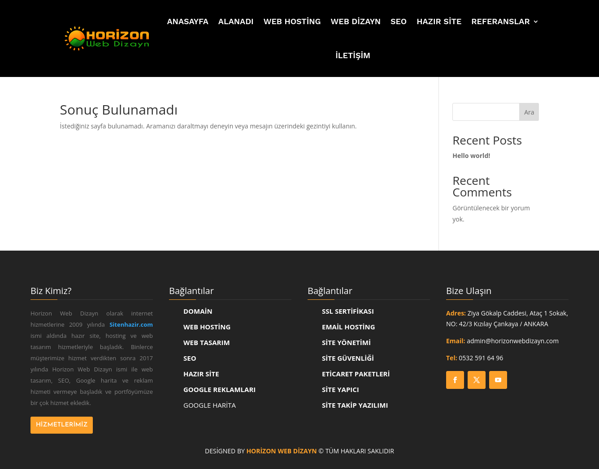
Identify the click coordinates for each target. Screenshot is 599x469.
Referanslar (500, 21)
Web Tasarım (206, 342)
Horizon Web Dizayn (281, 451)
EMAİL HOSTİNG (348, 326)
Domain (198, 311)
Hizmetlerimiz (61, 425)
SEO (399, 21)
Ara (529, 112)
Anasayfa (187, 21)
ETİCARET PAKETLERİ (356, 373)
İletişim (352, 55)
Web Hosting (292, 21)
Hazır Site (439, 21)
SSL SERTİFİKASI (348, 311)
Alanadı (236, 21)
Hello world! (471, 155)
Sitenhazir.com (131, 324)
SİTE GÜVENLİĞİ (348, 358)
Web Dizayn (356, 21)
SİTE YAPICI (340, 389)
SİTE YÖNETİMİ (346, 342)
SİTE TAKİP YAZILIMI (355, 405)
